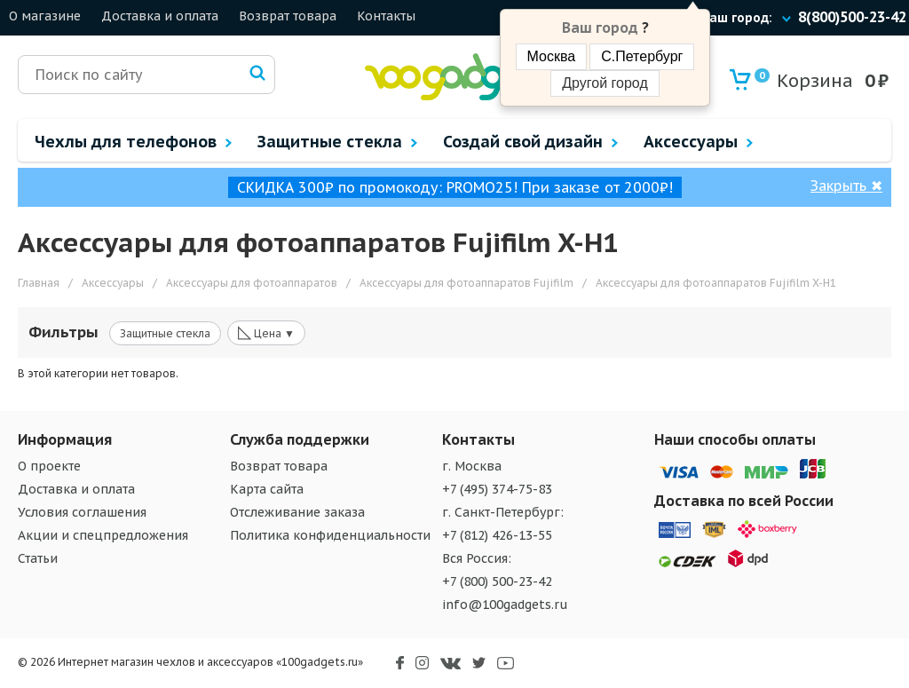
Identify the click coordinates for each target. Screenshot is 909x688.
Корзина (804, 80)
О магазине (45, 16)
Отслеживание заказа (297, 512)
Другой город (604, 83)
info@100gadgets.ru (505, 605)
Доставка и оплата (159, 16)
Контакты (386, 16)
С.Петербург (642, 56)
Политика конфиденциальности (330, 535)
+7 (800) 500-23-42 (497, 581)
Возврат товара (287, 16)
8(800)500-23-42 (852, 17)
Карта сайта (267, 489)
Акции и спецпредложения (103, 535)
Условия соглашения (82, 512)
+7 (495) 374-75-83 (497, 489)
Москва (551, 56)
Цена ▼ (266, 332)
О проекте (49, 466)
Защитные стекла (165, 333)
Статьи (38, 558)
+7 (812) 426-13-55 (497, 535)
